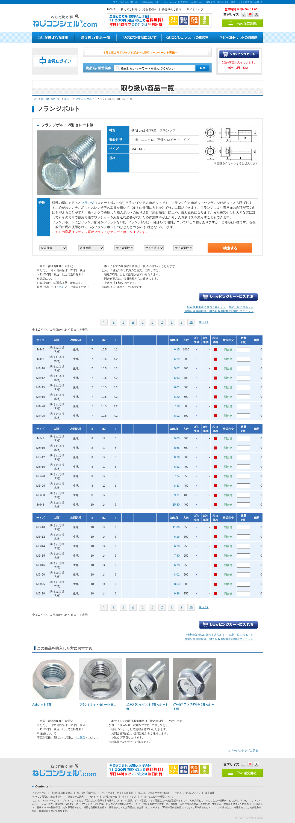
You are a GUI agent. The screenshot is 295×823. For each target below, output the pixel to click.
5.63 (177, 378)
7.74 (177, 476)
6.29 (177, 359)
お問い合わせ (110, 796)
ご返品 (81, 737)
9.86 (177, 593)
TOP (34, 99)
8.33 (177, 485)
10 (190, 322)
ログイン (93, 796)
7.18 (177, 406)
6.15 (177, 349)
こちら (60, 287)
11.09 (176, 527)
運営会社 (209, 792)
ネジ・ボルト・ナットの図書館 (117, 792)
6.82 (177, 466)
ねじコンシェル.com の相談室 (153, 792)
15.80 (176, 504)
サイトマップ (195, 9)
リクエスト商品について (187, 792)
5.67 (177, 368)
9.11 (177, 495)
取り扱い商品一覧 (50, 99)
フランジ (87, 203)
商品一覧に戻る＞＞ (241, 307)
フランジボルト (85, 98)
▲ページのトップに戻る (243, 750)
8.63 (177, 584)
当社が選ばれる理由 (61, 792)
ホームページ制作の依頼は (249, 818)
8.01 (177, 574)
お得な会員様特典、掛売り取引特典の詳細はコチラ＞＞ (219, 311)
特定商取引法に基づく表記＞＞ (206, 307)
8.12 (177, 415)
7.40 (177, 555)
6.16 (177, 536)
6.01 (177, 387)
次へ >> (203, 322)
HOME (111, 9)
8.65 (177, 447)
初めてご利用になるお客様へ (139, 9)
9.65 (177, 438)
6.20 (177, 396)
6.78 (177, 546)
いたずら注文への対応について (157, 796)
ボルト (67, 99)
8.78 (177, 457)
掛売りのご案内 (171, 9)
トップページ (39, 792)
